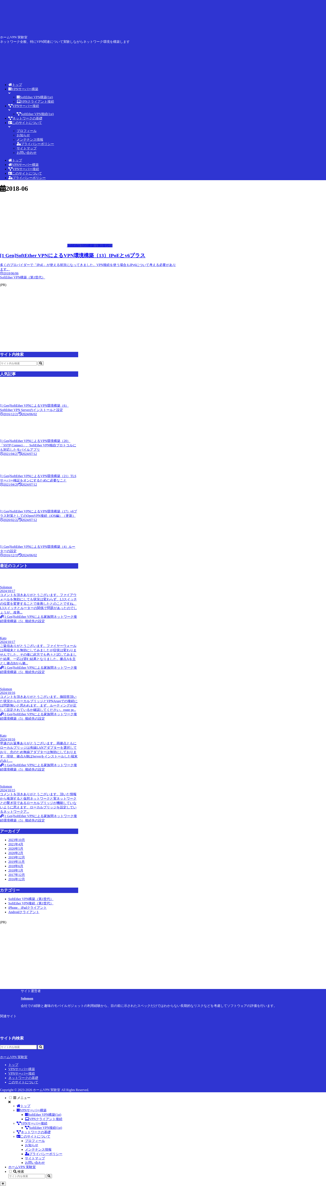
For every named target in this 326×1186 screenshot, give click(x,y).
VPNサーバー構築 (21, 1069)
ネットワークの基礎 (23, 1078)
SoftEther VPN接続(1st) (43, 1127)
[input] (18, 363)
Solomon (27, 998)
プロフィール (35, 1141)
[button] (41, 363)
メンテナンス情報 (38, 1149)
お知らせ (31, 1145)
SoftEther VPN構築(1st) (43, 1114)
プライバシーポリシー (43, 1154)
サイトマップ (35, 1158)
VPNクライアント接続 (43, 1119)
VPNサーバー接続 (21, 1073)
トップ (13, 1065)
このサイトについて (23, 1082)
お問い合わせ (35, 1162)
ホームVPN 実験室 (22, 1167)
